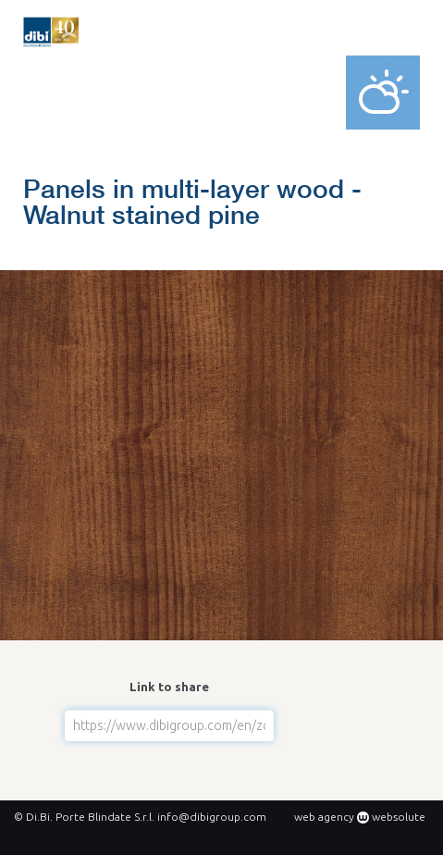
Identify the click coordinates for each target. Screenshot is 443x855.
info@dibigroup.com (211, 817)
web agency (324, 817)
